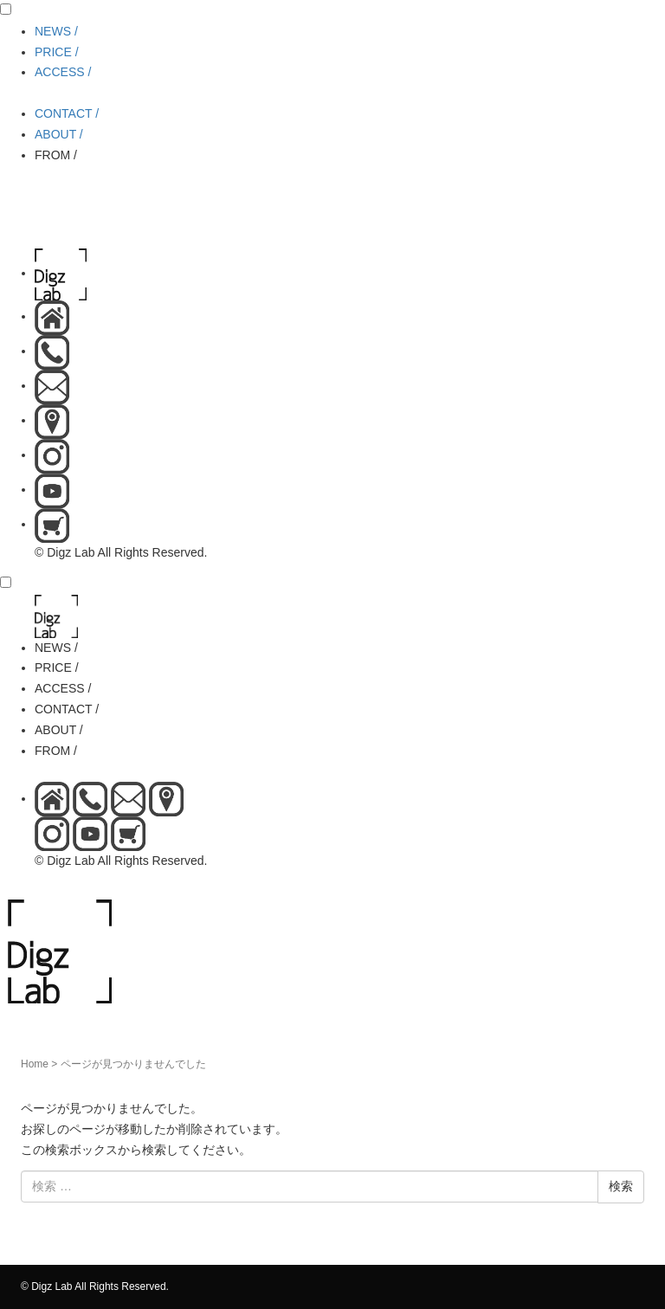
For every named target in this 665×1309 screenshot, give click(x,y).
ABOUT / (59, 134)
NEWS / (56, 31)
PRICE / (57, 52)
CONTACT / (67, 113)
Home (34, 1064)
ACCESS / (63, 72)
